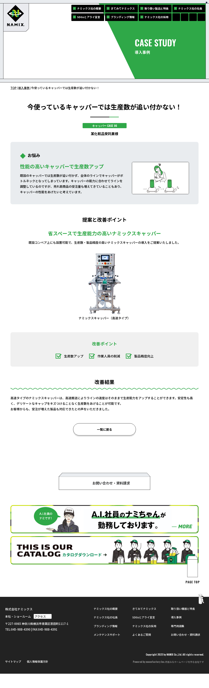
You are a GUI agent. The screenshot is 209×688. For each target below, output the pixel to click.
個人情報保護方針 (37, 676)
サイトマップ (13, 676)
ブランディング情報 (123, 17)
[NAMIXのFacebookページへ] (176, 17)
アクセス (43, 631)
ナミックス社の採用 (156, 17)
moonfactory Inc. (155, 676)
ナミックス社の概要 (89, 8)
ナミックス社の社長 (190, 8)
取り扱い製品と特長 (156, 8)
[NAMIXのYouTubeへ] (201, 17)
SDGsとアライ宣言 (88, 17)
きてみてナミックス (123, 8)
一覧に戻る (105, 429)
